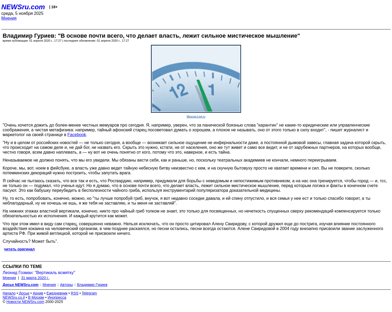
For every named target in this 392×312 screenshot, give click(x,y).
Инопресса (57, 297)
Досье (24, 293)
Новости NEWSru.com (25, 302)
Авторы (66, 285)
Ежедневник (57, 293)
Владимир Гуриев (92, 285)
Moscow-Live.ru (196, 116)
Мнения (9, 18)
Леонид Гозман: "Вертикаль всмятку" (39, 272)
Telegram (89, 293)
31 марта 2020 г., (35, 278)
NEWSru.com (23, 7)
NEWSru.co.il (14, 297)
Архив (38, 293)
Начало (9, 293)
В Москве (36, 297)
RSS (74, 293)
